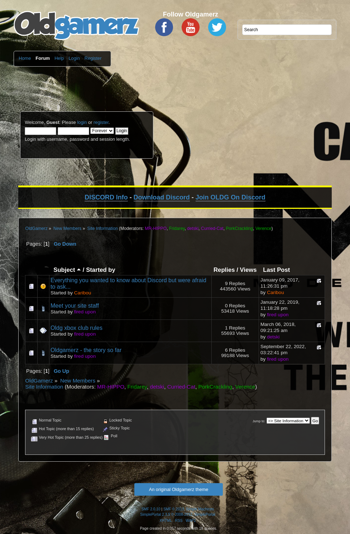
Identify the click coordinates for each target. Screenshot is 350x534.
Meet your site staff (75, 306)
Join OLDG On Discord (230, 197)
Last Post (276, 269)
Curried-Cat (212, 228)
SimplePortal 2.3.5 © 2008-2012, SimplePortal (177, 514)
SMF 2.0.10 (151, 509)
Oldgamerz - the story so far (86, 350)
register (101, 122)
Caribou (82, 292)
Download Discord (162, 197)
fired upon (85, 311)
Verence (263, 228)
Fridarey (177, 228)
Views (248, 269)
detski (192, 228)
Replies (224, 269)
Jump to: (259, 421)
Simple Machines (200, 509)
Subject (67, 269)
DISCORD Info (106, 197)
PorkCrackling (239, 228)
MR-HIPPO (156, 228)
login (82, 122)
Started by (100, 269)
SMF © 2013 (173, 509)
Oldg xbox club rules (76, 328)
